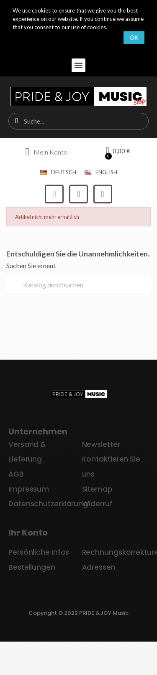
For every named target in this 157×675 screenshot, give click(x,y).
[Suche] (78, 285)
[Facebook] (54, 194)
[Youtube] (102, 194)
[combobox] (79, 121)
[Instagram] (78, 194)
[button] (78, 65)
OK (134, 37)
